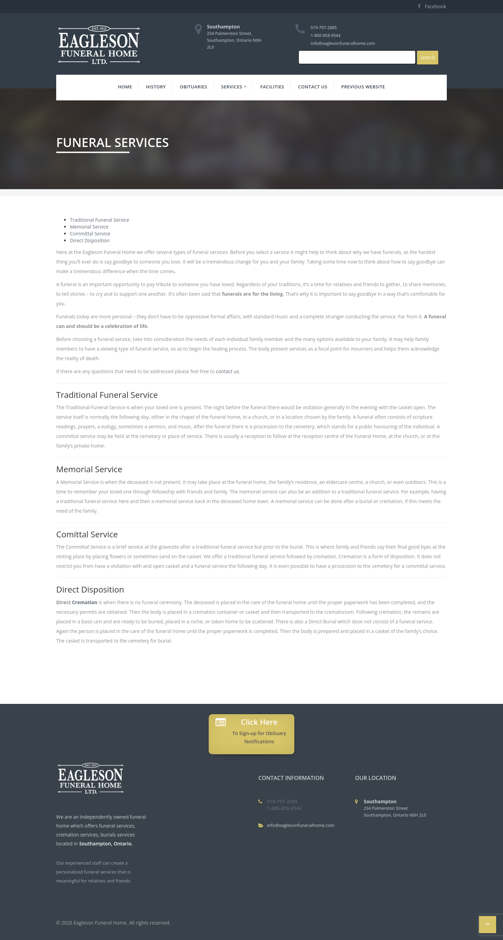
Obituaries (193, 87)
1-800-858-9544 (326, 35)
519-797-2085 (324, 27)
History (156, 87)
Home (125, 87)
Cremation (84, 602)
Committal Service (90, 233)
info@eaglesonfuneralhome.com (343, 43)
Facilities (272, 87)
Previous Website (363, 87)
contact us (227, 371)
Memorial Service (89, 226)
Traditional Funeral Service (99, 220)
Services (233, 87)
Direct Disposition (90, 240)
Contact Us (312, 87)
